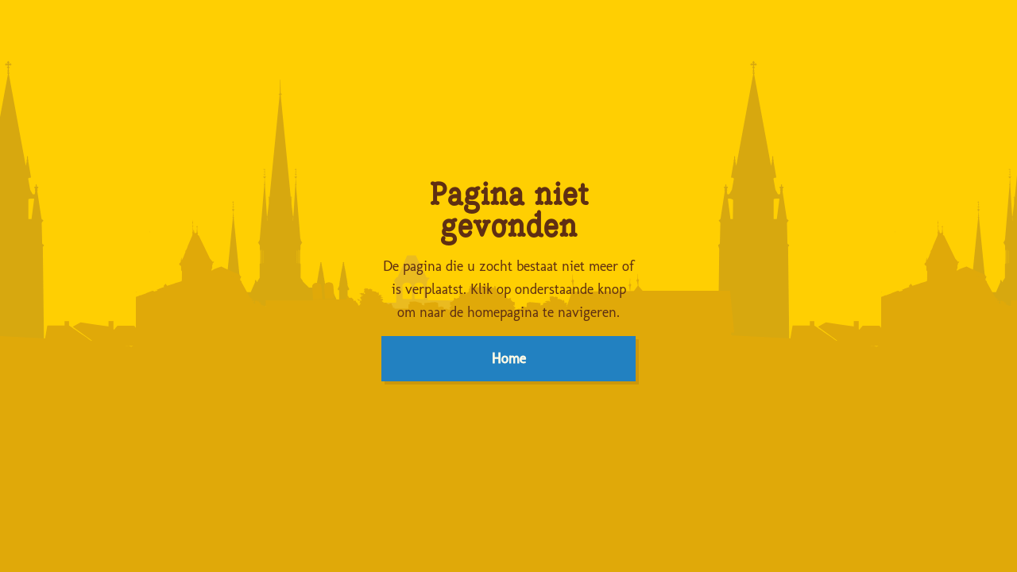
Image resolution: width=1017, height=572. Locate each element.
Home (509, 358)
